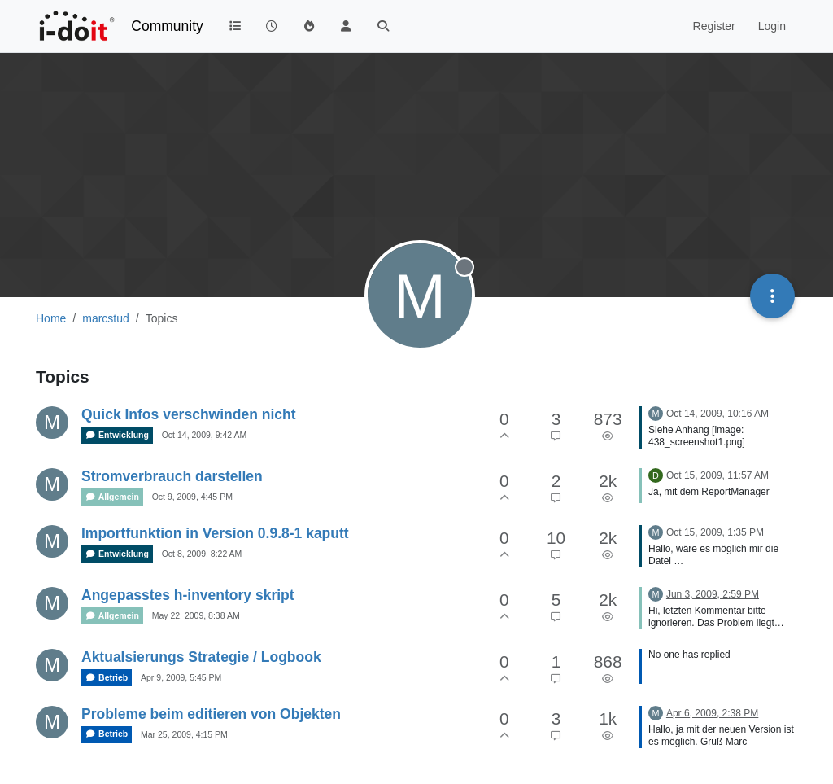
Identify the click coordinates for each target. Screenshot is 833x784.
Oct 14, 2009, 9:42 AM (204, 435)
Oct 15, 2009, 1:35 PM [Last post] (715, 532)
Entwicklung (117, 435)
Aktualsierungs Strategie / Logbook (201, 657)
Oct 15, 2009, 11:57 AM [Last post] (717, 475)
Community (167, 26)
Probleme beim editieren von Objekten (211, 714)
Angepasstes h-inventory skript (187, 595)
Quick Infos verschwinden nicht (188, 414)
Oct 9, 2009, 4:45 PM (192, 496)
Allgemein (112, 497)
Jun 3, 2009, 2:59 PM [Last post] (712, 594)
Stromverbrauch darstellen (172, 476)
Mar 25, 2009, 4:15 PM (184, 734)
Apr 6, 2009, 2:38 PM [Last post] (712, 713)
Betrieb (106, 677)
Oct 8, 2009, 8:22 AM (202, 553)
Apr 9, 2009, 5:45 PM (181, 677)
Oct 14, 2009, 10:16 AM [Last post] (717, 413)
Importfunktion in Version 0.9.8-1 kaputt (215, 533)
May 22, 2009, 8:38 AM (196, 615)
